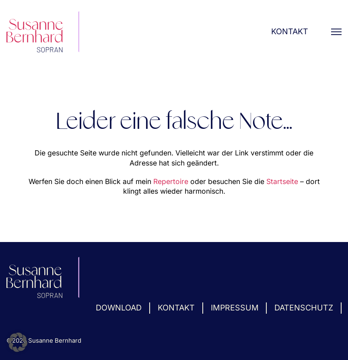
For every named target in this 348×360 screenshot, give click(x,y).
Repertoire (170, 181)
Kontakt (289, 31)
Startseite (282, 181)
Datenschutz (303, 307)
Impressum (235, 307)
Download (119, 307)
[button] (17, 342)
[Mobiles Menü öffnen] (336, 32)
